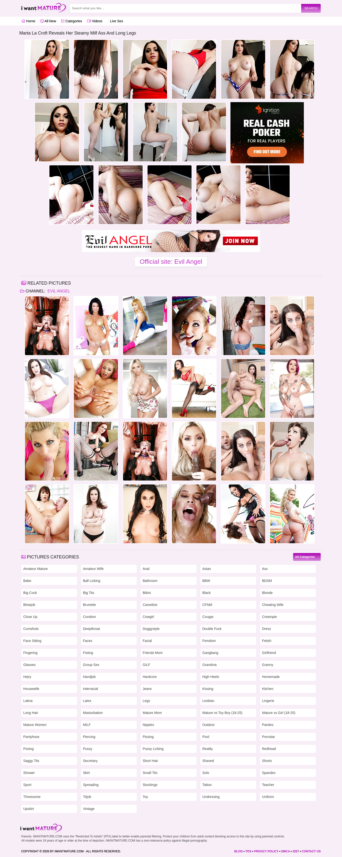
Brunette (89, 605)
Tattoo (207, 785)
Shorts (267, 761)
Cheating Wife (273, 605)
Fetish (266, 641)
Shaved (208, 761)
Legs (146, 701)
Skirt (86, 773)
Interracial (90, 689)
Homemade (271, 677)
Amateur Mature (35, 569)
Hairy (27, 677)
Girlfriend (269, 653)
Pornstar (268, 737)
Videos (94, 21)
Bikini (147, 593)
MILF (87, 725)
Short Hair (150, 761)
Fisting (88, 653)
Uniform (268, 797)
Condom (89, 617)
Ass (265, 569)
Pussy (87, 749)
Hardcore (150, 677)
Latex (87, 701)
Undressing (211, 797)
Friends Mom (153, 653)
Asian (206, 569)
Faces (87, 641)
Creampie (269, 617)
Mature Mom (152, 713)
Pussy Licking (153, 749)
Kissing (207, 689)
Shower (29, 773)
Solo (205, 773)
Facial (147, 641)
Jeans (147, 689)
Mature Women (34, 725)
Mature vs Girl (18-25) (278, 713)
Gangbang (210, 653)
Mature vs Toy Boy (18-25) (222, 713)
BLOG (238, 851)
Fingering (30, 653)
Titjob (87, 797)
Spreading (91, 785)
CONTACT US (311, 851)
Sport (27, 785)
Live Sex (115, 21)
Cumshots (31, 629)
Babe (27, 581)
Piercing (89, 737)
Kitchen (268, 689)
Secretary (90, 761)
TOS (248, 851)
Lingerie (268, 701)
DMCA (285, 851)
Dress (266, 629)
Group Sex (91, 665)
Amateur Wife (93, 569)
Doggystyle (151, 629)
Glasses (29, 665)
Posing (28, 749)
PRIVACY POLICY (266, 851)
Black (206, 593)
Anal (146, 569)
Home (28, 21)
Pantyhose (31, 737)
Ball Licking (91, 581)
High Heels (210, 677)
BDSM (267, 581)
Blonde (267, 593)
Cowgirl (148, 617)
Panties (268, 725)
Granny (267, 665)
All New (48, 21)
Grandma (209, 665)
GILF (146, 665)
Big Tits (88, 593)
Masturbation (93, 713)
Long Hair (30, 713)
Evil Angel (58, 291)
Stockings (150, 785)
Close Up (30, 617)
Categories (71, 21)
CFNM (207, 605)
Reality (207, 749)
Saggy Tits (31, 761)
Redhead (269, 749)
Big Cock (30, 593)
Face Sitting (32, 641)
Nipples (148, 725)
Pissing (148, 737)
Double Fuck (212, 629)
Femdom (209, 641)
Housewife (31, 689)
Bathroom (150, 581)
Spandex (268, 773)
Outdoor (208, 725)
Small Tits (150, 773)
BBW (206, 581)
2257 (296, 851)
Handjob (89, 677)
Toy (145, 797)
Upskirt (28, 809)
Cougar (208, 617)
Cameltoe (150, 605)
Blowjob (29, 605)
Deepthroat (91, 629)
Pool (205, 737)
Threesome (32, 797)
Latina (28, 701)
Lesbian (208, 701)
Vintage (88, 809)
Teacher (268, 785)
